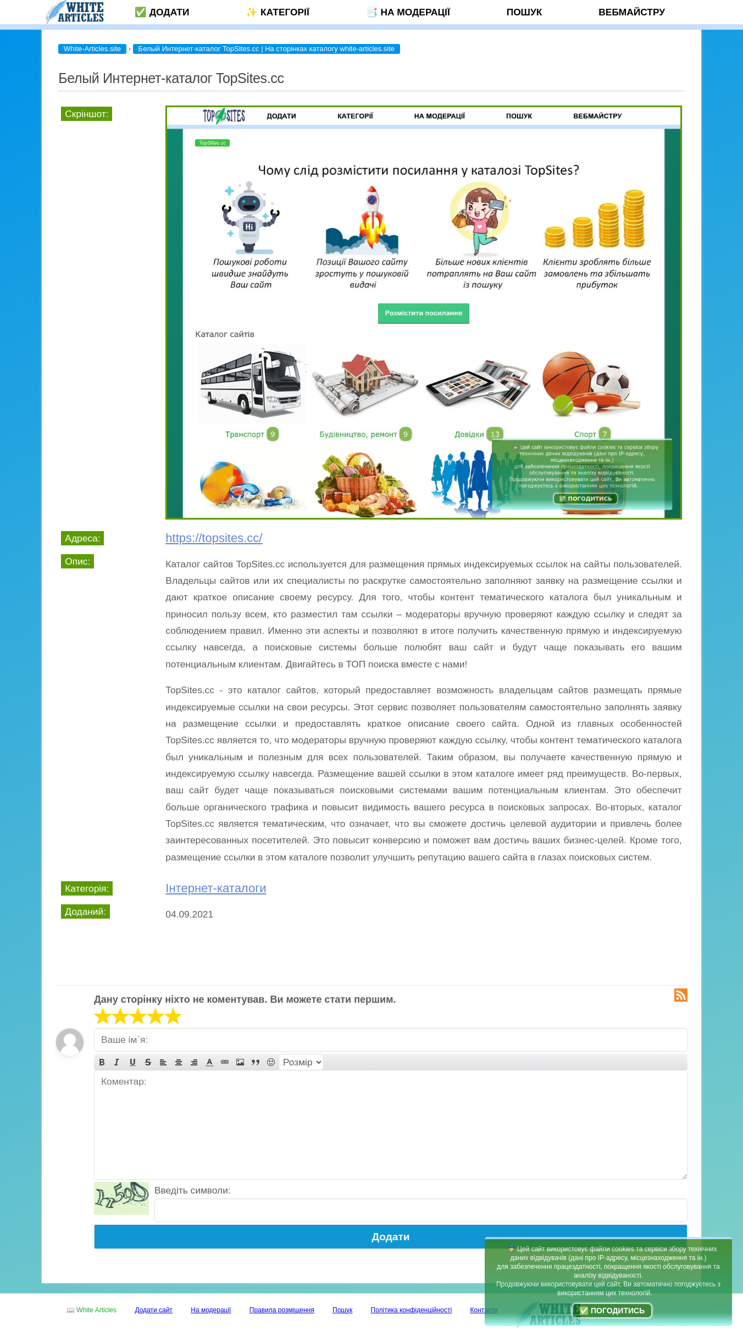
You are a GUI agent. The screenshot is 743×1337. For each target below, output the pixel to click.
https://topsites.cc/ (213, 538)
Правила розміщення (281, 1310)
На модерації (211, 1310)
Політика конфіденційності (411, 1310)
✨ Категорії (277, 12)
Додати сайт (154, 1310)
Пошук (524, 12)
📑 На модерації (408, 12)
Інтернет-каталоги (215, 888)
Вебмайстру (631, 12)
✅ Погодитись (612, 1310)
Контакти (484, 1310)
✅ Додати (162, 12)
